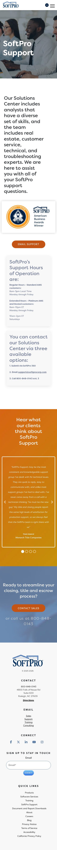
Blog (29, 820)
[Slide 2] (30, 551)
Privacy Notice (29, 824)
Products (29, 792)
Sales (28, 715)
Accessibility (29, 832)
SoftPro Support (29, 804)
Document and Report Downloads (29, 808)
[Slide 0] (22, 551)
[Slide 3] (34, 551)
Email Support (28, 244)
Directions (28, 700)
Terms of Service (29, 828)
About (29, 812)
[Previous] (5, 502)
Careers (29, 816)
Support (28, 719)
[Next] (52, 502)
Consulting (28, 725)
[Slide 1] (26, 551)
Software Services (29, 796)
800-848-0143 (28, 686)
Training (29, 722)
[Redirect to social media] (11, 742)
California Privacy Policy (29, 836)
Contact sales (28, 608)
